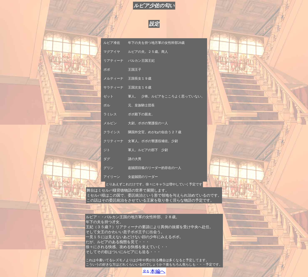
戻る (146, 271)
